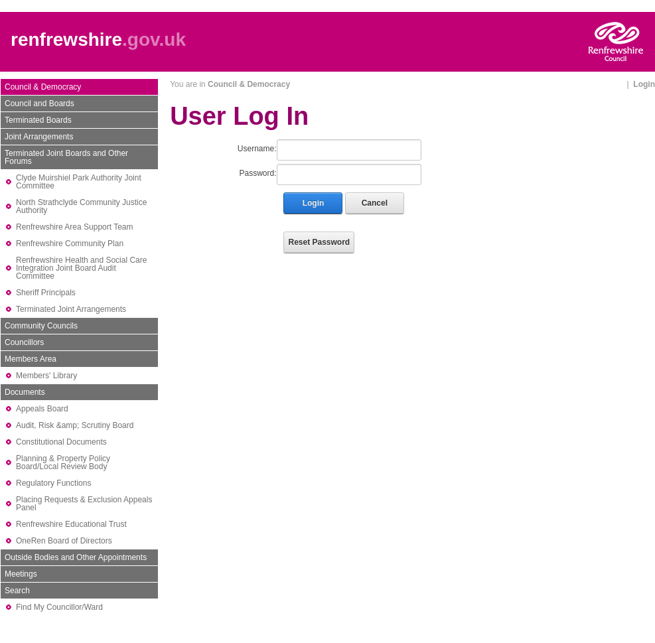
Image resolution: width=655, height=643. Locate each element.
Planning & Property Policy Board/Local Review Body (63, 462)
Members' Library (46, 375)
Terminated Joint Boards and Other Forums (66, 157)
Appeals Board (42, 408)
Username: (257, 148)
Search (17, 590)
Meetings (21, 574)
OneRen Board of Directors (64, 540)
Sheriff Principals (46, 292)
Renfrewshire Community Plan (69, 243)
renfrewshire (66, 39)
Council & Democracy (43, 87)
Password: (257, 173)
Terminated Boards (38, 120)
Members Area (30, 359)
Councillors (24, 342)
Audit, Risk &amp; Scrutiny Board (74, 425)
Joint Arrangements (39, 136)
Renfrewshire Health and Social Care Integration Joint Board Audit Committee (81, 268)
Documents (25, 392)
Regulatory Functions (53, 483)
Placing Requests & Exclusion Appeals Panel (84, 503)
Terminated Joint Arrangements (71, 309)
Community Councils (41, 325)
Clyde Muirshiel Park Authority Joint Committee (78, 181)
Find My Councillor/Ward (59, 607)
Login (644, 84)
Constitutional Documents (61, 442)
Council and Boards (39, 103)
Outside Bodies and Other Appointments (76, 557)
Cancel (375, 203)
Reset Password (319, 242)
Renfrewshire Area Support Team (74, 227)
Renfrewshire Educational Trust (71, 524)
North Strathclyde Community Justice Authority (81, 206)
